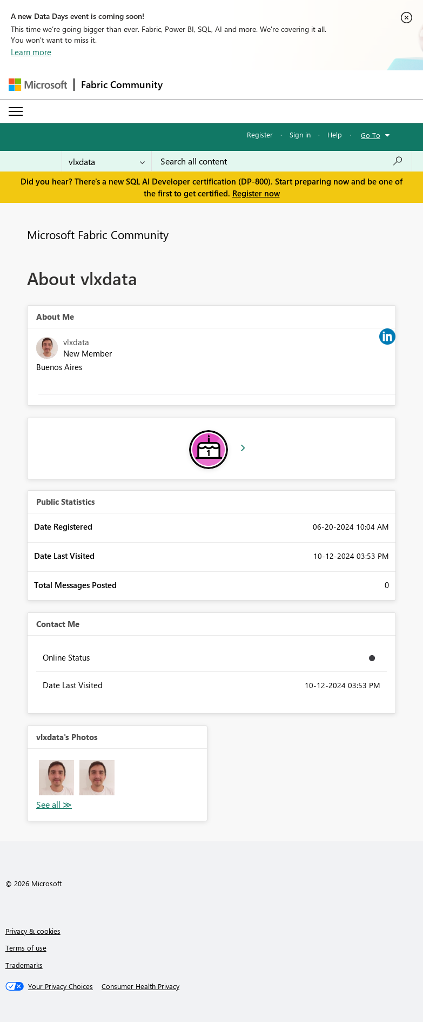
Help (334, 134)
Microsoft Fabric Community (98, 234)
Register (260, 134)
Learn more (31, 52)
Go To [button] (370, 135)
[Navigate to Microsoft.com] (38, 84)
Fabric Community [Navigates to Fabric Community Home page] (122, 84)
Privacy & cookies (33, 930)
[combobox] (281, 161)
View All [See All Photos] (54, 805)
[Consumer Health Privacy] (140, 986)
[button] (56, 777)
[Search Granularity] (106, 161)
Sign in (300, 134)
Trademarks (24, 965)
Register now (256, 193)
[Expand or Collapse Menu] (15, 111)
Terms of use (25, 947)
